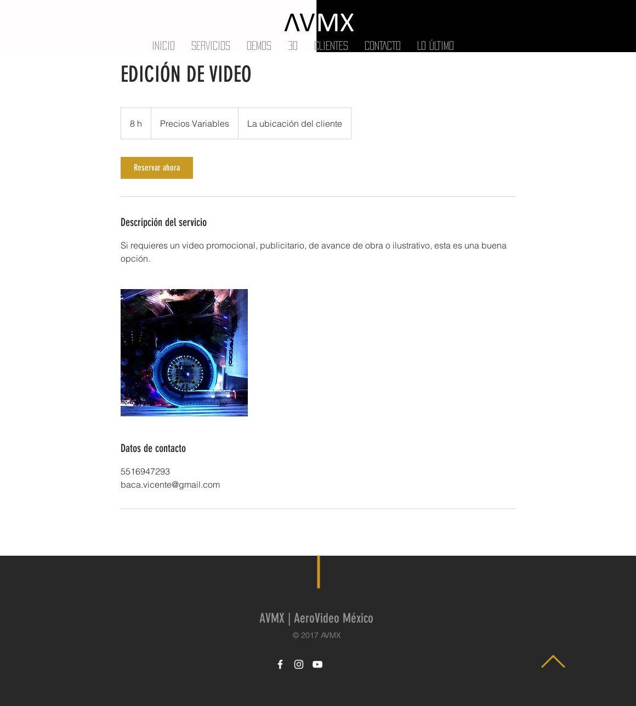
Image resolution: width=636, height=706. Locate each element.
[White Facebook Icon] (280, 664)
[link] (157, 168)
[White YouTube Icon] (317, 664)
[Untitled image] (184, 352)
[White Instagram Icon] (299, 664)
